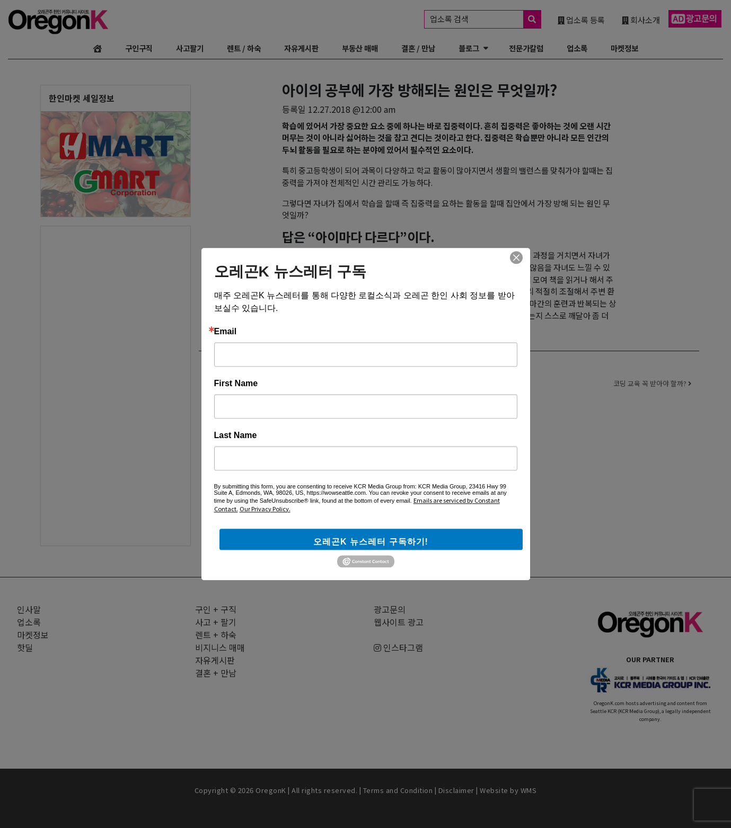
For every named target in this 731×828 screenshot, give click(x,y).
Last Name (235, 435)
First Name (236, 383)
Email (225, 331)
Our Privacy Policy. (265, 508)
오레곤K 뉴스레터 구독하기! (370, 541)
